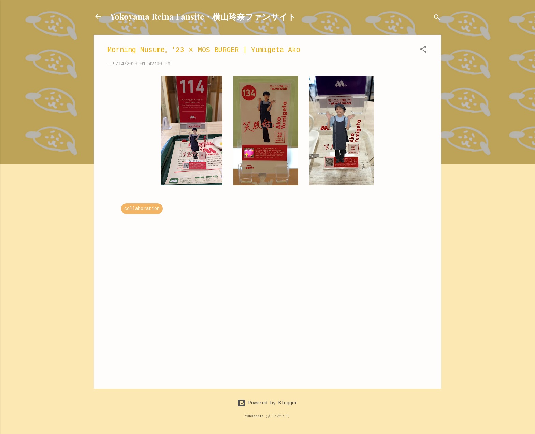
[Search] (437, 18)
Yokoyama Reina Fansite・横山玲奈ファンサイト (203, 16)
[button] (423, 50)
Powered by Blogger (267, 403)
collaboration (142, 208)
